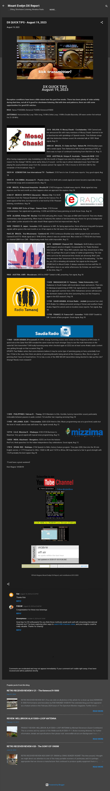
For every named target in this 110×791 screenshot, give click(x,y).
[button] (101, 23)
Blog (52, 10)
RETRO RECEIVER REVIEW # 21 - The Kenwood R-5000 (33, 690)
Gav (17, 594)
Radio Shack (79, 10)
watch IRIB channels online (64, 624)
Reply (18, 601)
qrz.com (84, 566)
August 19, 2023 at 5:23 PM (29, 594)
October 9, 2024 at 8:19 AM (36, 618)
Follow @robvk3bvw (65, 489)
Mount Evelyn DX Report (23, 5)
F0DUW (19, 606)
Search (54, 566)
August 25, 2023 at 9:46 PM (32, 606)
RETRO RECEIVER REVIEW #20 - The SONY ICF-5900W (33, 746)
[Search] (106, 6)
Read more (98, 711)
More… (93, 10)
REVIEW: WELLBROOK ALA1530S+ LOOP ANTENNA (31, 718)
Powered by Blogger (55, 785)
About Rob (64, 10)
